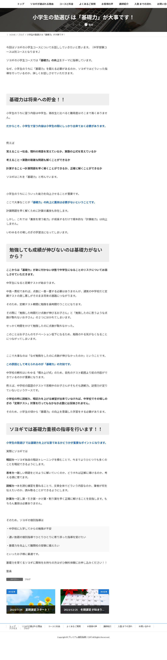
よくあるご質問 (74, 626)
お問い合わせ (145, 626)
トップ (12, 626)
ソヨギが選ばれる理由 (32, 626)
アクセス (13, 628)
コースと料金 (54, 626)
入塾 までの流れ (125, 626)
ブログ (28, 579)
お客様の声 (92, 626)
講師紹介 (107, 626)
